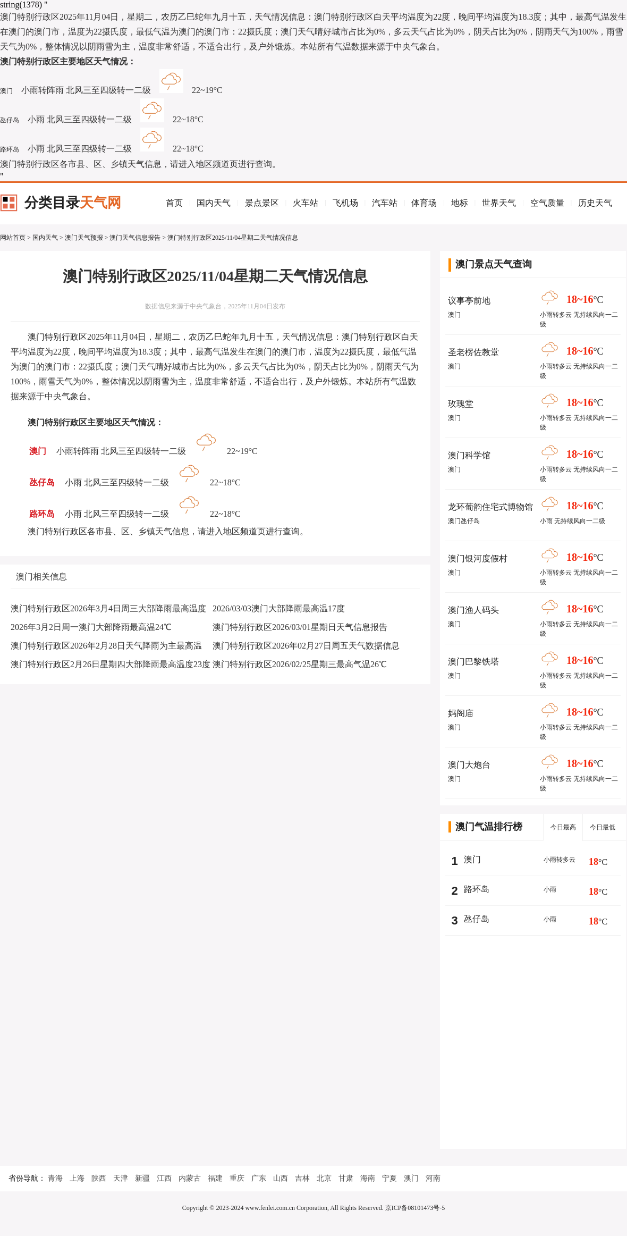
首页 (174, 202)
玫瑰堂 (460, 403)
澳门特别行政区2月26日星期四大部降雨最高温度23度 (110, 664)
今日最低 (602, 827)
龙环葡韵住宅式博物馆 (490, 506)
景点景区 (262, 202)
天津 (120, 1178)
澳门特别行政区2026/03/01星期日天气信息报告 (300, 627)
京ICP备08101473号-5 (415, 1208)
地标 (459, 202)
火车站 (305, 202)
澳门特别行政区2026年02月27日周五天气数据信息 (306, 645)
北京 (324, 1178)
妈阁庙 (460, 713)
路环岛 (9, 149)
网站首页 (13, 237)
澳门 (6, 91)
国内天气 (214, 202)
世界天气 (499, 202)
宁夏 (389, 1178)
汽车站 (384, 202)
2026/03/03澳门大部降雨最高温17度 (279, 608)
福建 (215, 1178)
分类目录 (72, 203)
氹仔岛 (9, 120)
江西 (164, 1178)
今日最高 (563, 827)
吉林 (302, 1178)
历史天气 (595, 202)
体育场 (424, 202)
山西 (280, 1178)
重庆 (237, 1178)
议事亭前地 (469, 300)
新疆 (142, 1178)
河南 (433, 1178)
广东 (258, 1178)
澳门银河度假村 (477, 558)
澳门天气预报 (84, 237)
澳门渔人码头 (473, 610)
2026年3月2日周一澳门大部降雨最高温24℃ (91, 627)
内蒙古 (190, 1178)
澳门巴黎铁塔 (473, 661)
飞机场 (345, 202)
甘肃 (345, 1178)
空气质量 (547, 202)
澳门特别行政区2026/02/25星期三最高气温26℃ (300, 664)
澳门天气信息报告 (134, 237)
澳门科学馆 (469, 455)
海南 (367, 1178)
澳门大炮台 (469, 764)
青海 (55, 1178)
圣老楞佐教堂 (473, 352)
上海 (77, 1178)
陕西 (98, 1178)
